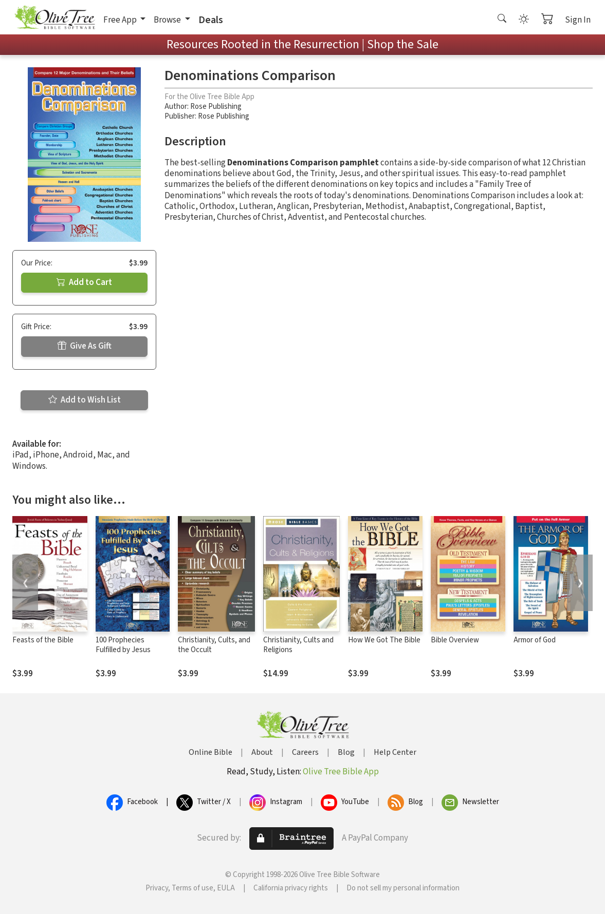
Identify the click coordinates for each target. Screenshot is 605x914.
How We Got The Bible (384, 640)
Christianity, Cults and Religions (298, 645)
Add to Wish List (84, 400)
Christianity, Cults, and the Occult (214, 645)
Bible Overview (455, 640)
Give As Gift (85, 346)
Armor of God (535, 640)
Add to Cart (84, 282)
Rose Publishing (216, 106)
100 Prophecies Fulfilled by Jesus (123, 645)
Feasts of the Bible (43, 640)
